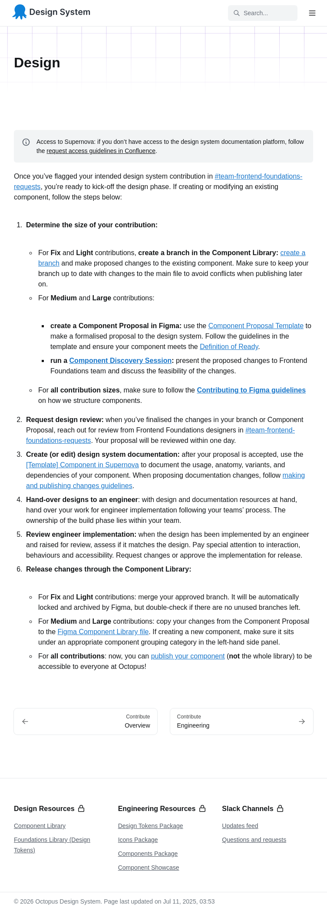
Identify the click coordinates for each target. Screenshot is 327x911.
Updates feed (240, 825)
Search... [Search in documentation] (250, 13)
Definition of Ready (229, 346)
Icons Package (138, 839)
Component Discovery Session (120, 360)
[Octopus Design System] (51, 13)
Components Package (148, 853)
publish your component (188, 656)
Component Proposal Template (256, 325)
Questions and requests (254, 839)
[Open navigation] (312, 13)
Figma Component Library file (103, 631)
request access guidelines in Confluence (100, 150)
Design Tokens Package (150, 825)
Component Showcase (148, 867)
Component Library (40, 825)
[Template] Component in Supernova (82, 465)
